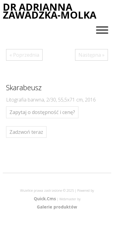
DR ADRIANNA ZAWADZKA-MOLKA (49, 11)
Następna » (91, 55)
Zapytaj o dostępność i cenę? (42, 112)
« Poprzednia (24, 55)
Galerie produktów (57, 207)
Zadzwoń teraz (26, 132)
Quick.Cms (45, 198)
